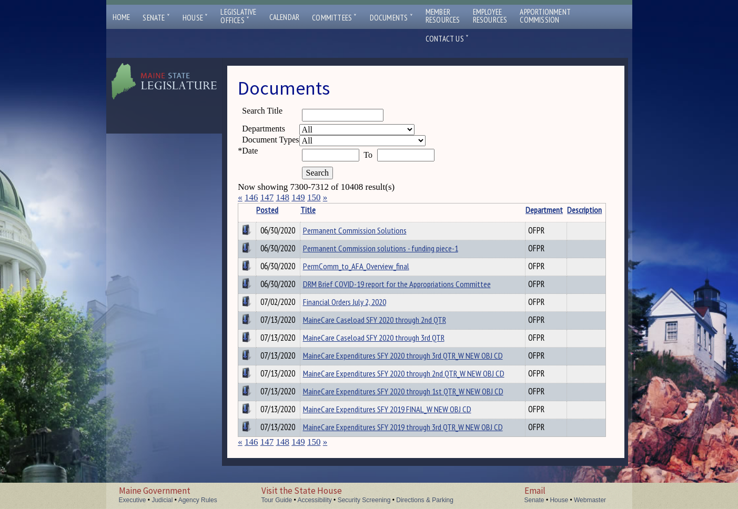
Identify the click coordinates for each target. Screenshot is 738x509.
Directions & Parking (424, 500)
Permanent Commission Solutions (355, 230)
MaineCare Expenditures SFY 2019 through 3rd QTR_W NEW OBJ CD (403, 427)
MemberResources (443, 16)
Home (121, 17)
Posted (267, 210)
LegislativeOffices (238, 16)
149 (298, 197)
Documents (391, 17)
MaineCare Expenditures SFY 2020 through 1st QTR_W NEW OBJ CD (403, 391)
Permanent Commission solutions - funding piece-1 (380, 248)
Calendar (284, 17)
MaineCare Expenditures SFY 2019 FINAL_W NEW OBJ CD (387, 409)
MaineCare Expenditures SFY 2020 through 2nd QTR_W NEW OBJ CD (403, 373)
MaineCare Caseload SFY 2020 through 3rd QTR (373, 337)
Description (584, 210)
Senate (156, 17)
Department (544, 210)
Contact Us (447, 38)
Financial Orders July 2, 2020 (344, 302)
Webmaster (590, 500)
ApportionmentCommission (545, 16)
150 (314, 197)
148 (282, 197)
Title (308, 210)
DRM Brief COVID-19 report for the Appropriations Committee (397, 284)
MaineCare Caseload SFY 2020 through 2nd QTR (374, 319)
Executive (132, 500)
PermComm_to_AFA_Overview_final (356, 266)
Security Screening (364, 500)
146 (251, 197)
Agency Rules (197, 500)
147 (267, 197)
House (195, 17)
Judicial (162, 500)
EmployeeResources (490, 16)
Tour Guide (276, 500)
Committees (334, 17)
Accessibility (314, 500)
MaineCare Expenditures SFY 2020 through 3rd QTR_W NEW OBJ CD (403, 355)
